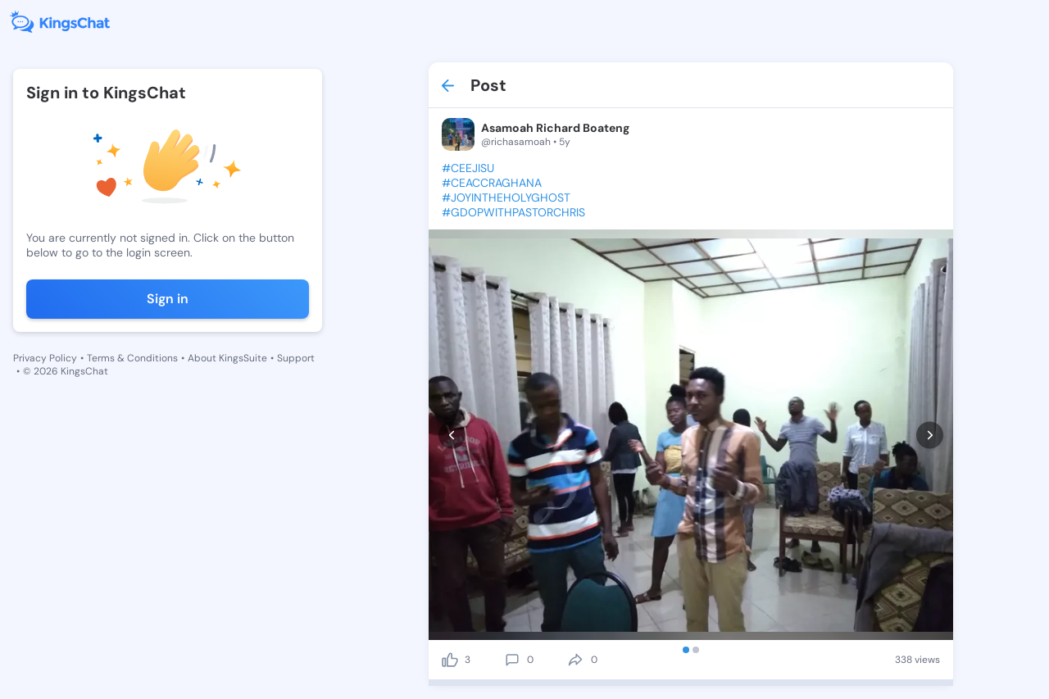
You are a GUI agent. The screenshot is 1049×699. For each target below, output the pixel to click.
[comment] (512, 659)
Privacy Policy (45, 358)
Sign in (167, 298)
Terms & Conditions (132, 358)
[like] (450, 659)
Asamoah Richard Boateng (555, 127)
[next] (929, 434)
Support (296, 358)
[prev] (451, 434)
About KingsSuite (227, 358)
